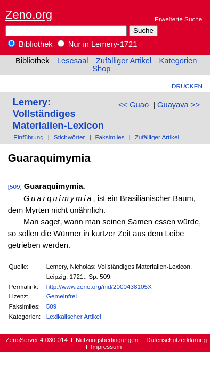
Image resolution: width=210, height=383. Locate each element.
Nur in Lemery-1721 (98, 44)
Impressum (106, 346)
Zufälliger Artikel (123, 60)
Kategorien (178, 60)
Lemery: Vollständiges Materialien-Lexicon (58, 113)
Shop (101, 68)
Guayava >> (178, 105)
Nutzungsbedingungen (107, 339)
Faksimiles (109, 137)
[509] (15, 186)
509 (51, 306)
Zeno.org (28, 14)
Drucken (187, 85)
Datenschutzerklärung (176, 339)
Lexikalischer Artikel (73, 316)
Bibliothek (30, 44)
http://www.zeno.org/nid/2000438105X (99, 286)
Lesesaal (72, 60)
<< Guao (133, 105)
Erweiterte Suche (178, 18)
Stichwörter (69, 137)
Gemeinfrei (61, 296)
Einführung (28, 137)
